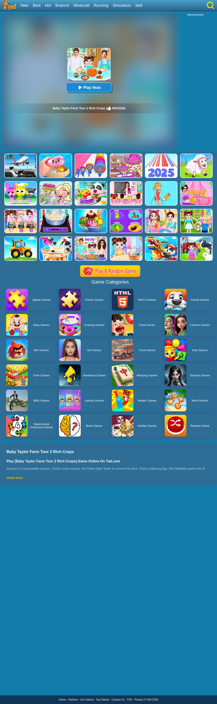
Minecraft (81, 5)
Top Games (102, 699)
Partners (73, 699)
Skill (138, 5)
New (24, 5)
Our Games (87, 699)
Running (101, 5)
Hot (48, 5)
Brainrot (62, 5)
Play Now (89, 87)
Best (37, 5)
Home (62, 699)
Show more (15, 478)
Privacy (138, 699)
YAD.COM (152, 699)
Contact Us (118, 699)
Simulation (122, 5)
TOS (129, 699)
